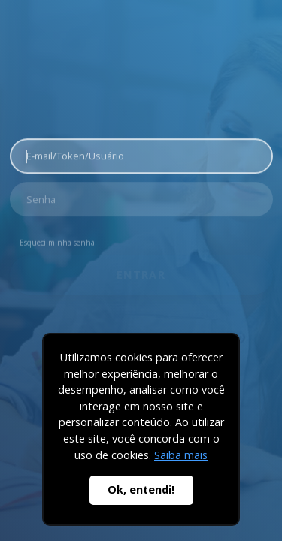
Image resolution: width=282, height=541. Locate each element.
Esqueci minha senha (57, 239)
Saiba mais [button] (181, 455)
